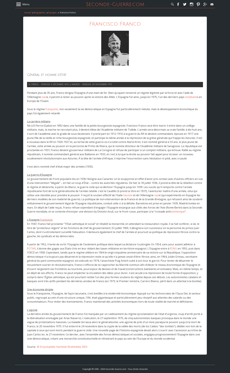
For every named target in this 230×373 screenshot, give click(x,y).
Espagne (52, 12)
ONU (174, 248)
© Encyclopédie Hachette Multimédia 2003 (62, 347)
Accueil (27, 12)
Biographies (39, 12)
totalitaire (191, 97)
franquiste (51, 109)
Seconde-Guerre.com (115, 4)
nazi (44, 97)
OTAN (32, 248)
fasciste (127, 195)
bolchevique (177, 211)
